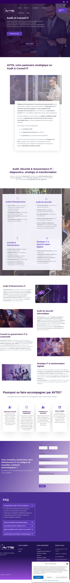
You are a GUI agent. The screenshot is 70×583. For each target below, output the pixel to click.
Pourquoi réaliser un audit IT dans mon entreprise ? (17, 507)
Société (42, 8)
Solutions (34, 8)
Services (26, 8)
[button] (67, 563)
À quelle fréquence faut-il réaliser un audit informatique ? (15, 536)
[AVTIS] (9, 10)
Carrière (20, 552)
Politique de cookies (47, 580)
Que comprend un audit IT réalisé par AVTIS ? (16, 528)
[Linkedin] (63, 2)
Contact (39, 559)
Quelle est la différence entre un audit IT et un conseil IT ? (16, 532)
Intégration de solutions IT (44, 554)
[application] (28, 8)
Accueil (19, 8)
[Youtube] (67, 2)
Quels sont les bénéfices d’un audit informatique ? (17, 524)
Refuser (49, 577)
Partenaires (20, 13)
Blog (27, 13)
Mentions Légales (55, 580)
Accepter (38, 577)
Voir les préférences (61, 577)
